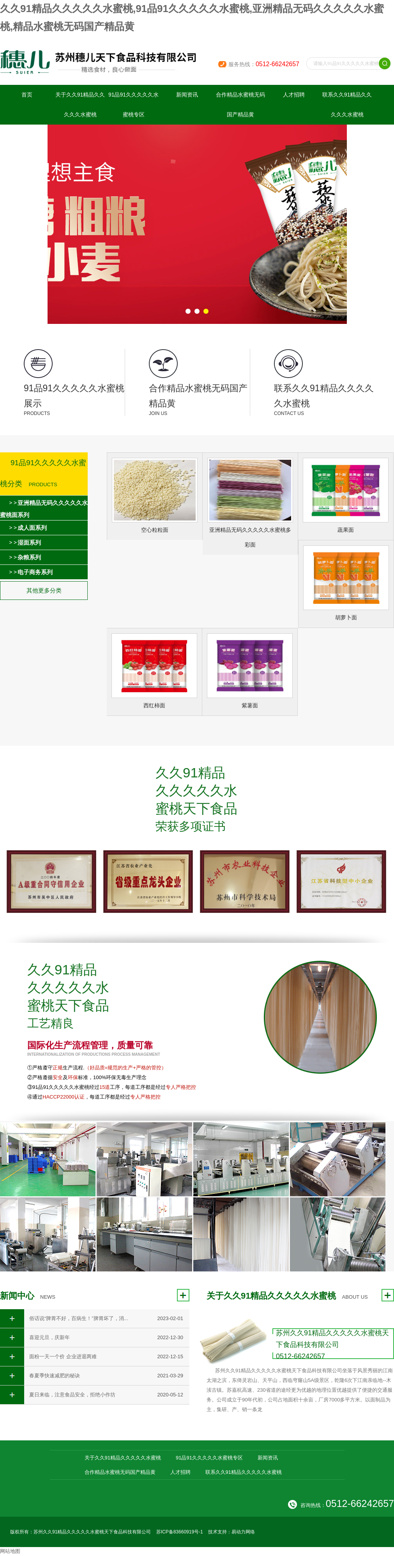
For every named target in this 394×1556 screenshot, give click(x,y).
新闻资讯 (187, 94)
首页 (26, 94)
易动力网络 (243, 1532)
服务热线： (263, 64)
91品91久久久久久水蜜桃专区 (133, 104)
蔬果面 (345, 530)
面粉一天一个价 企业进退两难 (63, 1356)
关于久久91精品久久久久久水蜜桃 (80, 104)
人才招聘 (294, 94)
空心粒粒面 (154, 530)
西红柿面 (154, 705)
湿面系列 (29, 542)
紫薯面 (250, 705)
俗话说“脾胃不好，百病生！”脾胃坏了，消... (78, 1318)
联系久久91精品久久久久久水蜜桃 (347, 104)
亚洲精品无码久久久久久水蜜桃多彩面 (250, 537)
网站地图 (10, 1551)
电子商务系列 (35, 572)
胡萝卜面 (346, 617)
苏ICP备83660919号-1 (179, 1532)
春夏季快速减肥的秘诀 (54, 1375)
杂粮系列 (29, 557)
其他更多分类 (44, 590)
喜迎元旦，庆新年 (49, 1337)
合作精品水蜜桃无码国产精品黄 (240, 104)
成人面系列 (32, 527)
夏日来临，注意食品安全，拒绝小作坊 (72, 1395)
